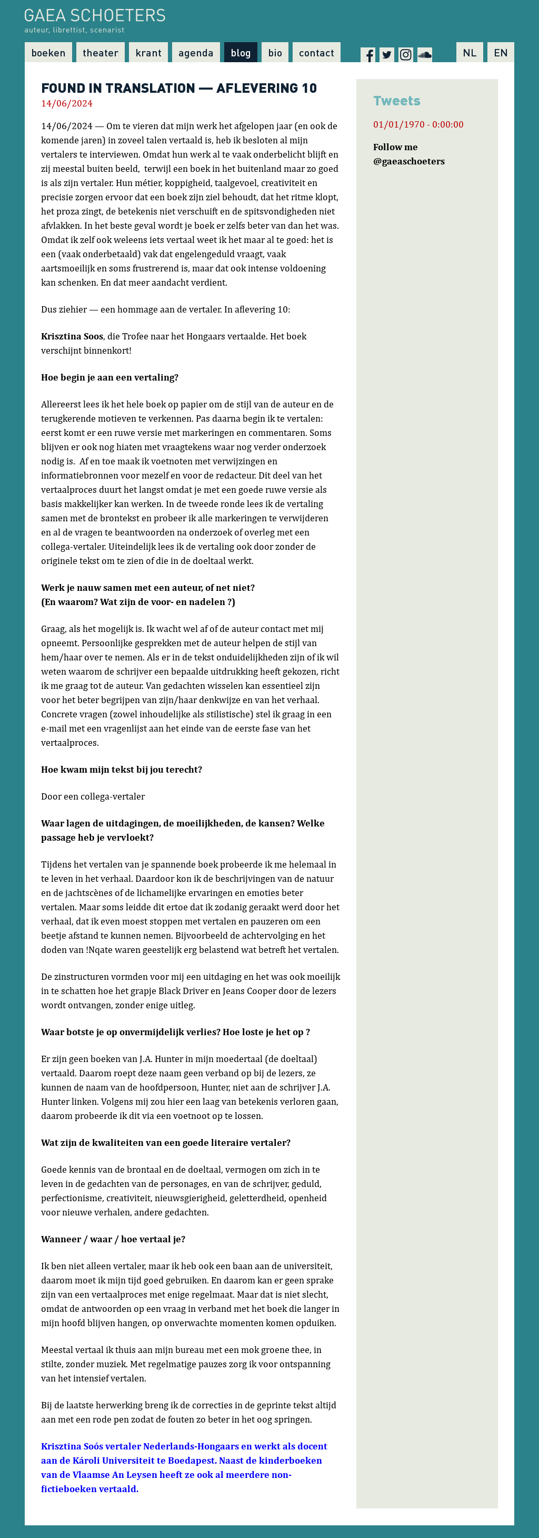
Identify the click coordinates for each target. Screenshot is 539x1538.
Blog (241, 52)
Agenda (196, 52)
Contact (316, 52)
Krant (148, 52)
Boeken (48, 52)
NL (470, 52)
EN (501, 52)
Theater (100, 52)
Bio (275, 52)
